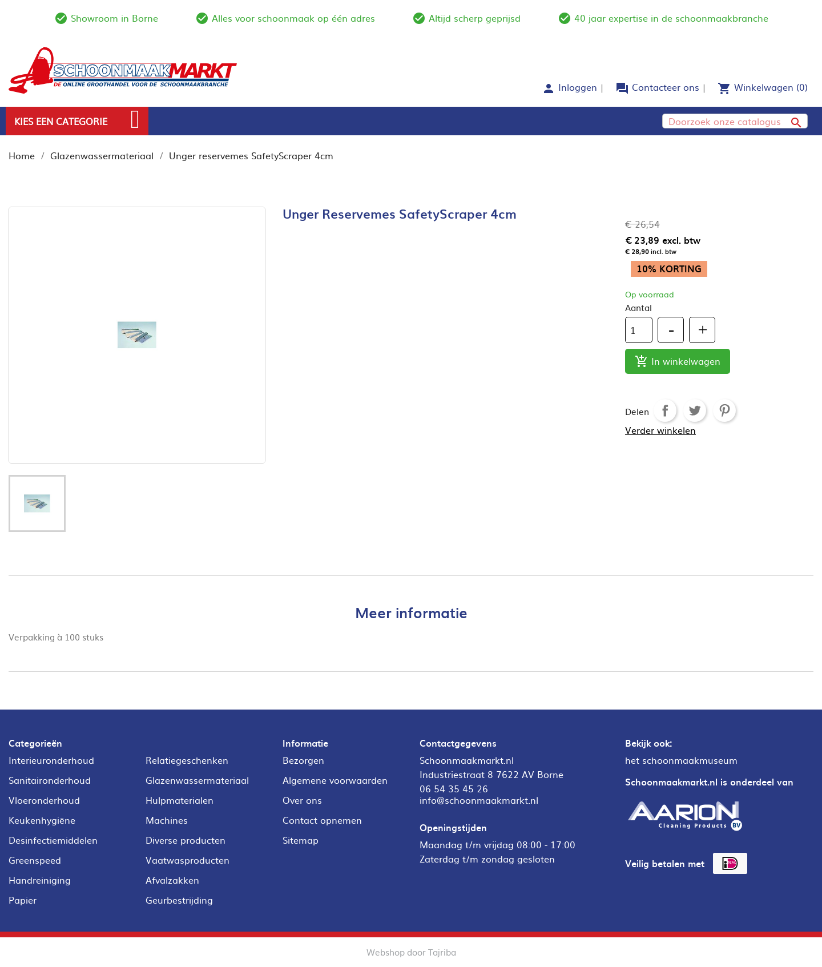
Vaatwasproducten (187, 860)
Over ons (302, 800)
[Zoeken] (735, 121)
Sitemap (301, 840)
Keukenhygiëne (42, 820)
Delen (665, 410)
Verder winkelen (660, 430)
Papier (23, 899)
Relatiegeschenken (187, 760)
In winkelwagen (677, 361)
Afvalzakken (172, 880)
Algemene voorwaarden (335, 780)
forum (622, 88)
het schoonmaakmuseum (681, 760)
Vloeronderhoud (44, 800)
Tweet (694, 410)
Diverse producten (185, 840)
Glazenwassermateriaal (197, 780)
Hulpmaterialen (179, 800)
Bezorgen (303, 760)
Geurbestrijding (179, 899)
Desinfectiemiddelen (53, 840)
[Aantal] (638, 330)
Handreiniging (40, 880)
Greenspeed (35, 860)
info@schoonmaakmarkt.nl (479, 799)
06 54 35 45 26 (454, 788)
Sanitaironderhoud (50, 780)
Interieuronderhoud (51, 760)
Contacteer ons (665, 87)
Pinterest (724, 410)
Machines (167, 820)
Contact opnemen (322, 820)
